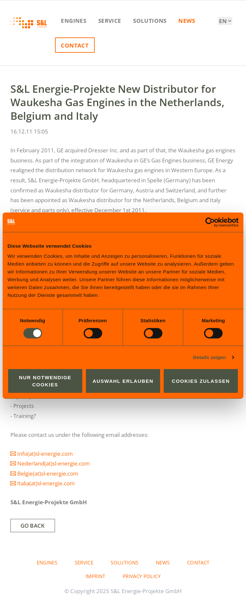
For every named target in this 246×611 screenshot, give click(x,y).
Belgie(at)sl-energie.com (47, 473)
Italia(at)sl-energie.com (46, 483)
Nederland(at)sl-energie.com (53, 463)
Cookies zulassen (201, 381)
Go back (32, 525)
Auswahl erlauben (122, 381)
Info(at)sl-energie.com (45, 453)
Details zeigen (209, 357)
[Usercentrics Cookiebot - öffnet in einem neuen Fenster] (210, 222)
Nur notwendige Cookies (45, 381)
